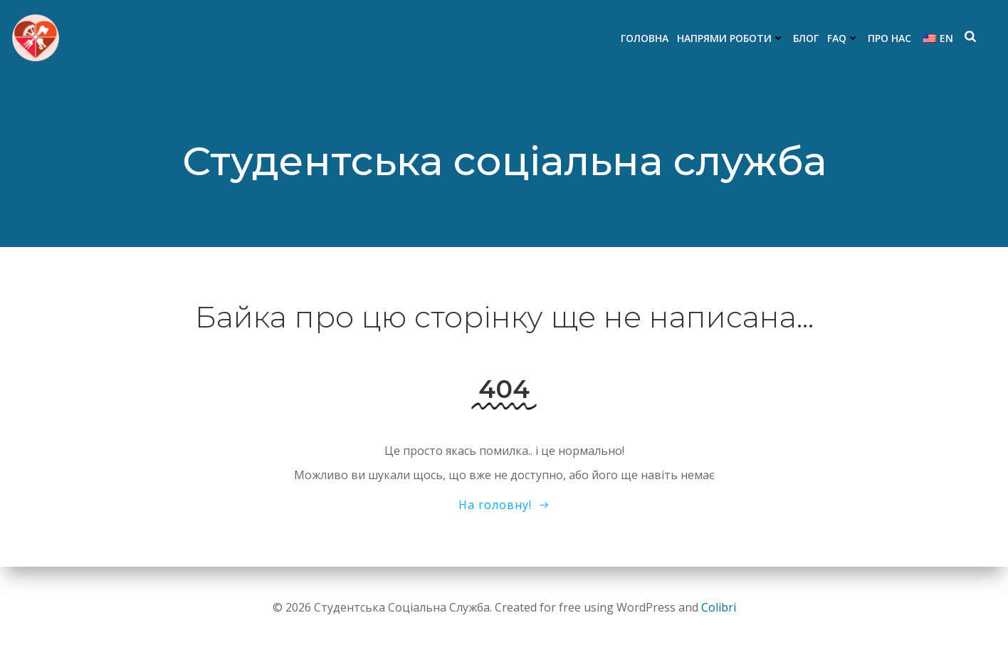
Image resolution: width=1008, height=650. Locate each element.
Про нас (889, 38)
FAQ (843, 38)
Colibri (718, 607)
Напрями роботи (730, 38)
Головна (644, 38)
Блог (806, 38)
